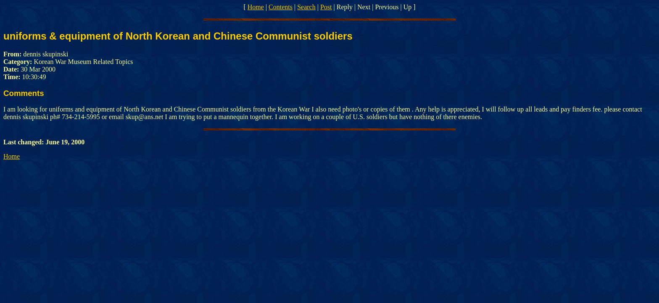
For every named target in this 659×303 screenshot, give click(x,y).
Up (407, 7)
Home (256, 7)
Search (306, 7)
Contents (281, 7)
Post (326, 7)
